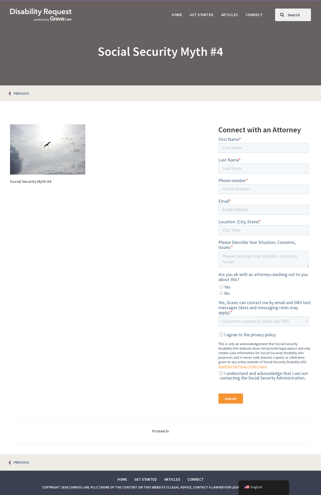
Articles (172, 479)
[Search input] (293, 15)
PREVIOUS (21, 93)
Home (122, 479)
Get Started (145, 479)
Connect (195, 479)
